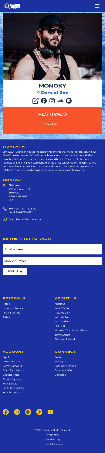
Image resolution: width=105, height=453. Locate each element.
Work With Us (62, 321)
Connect (65, 351)
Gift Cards (60, 374)
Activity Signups (12, 379)
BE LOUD (60, 326)
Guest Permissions (13, 370)
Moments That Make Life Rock (72, 330)
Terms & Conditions (52, 443)
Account (13, 351)
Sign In (6, 357)
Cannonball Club (64, 370)
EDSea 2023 (50, 124)
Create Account (11, 361)
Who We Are (62, 317)
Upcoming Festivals (14, 308)
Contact (13, 180)
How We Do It (62, 312)
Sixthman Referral (65, 339)
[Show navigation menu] (97, 6)
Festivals (52, 114)
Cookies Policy (52, 439)
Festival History (11, 312)
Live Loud (14, 147)
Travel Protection (12, 392)
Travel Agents (62, 335)
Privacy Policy (52, 434)
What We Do (62, 308)
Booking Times (11, 374)
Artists (6, 317)
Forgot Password (12, 366)
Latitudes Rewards (13, 388)
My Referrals (10, 383)
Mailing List (61, 361)
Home (6, 303)
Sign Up (14, 271)
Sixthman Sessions (65, 366)
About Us (65, 298)
